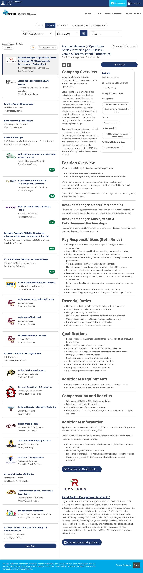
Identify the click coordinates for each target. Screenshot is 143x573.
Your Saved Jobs (98, 25)
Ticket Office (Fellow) (28, 423)
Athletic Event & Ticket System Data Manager (26, 259)
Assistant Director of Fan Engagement (22, 353)
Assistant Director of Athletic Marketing (37, 407)
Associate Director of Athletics (19, 474)
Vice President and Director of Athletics (37, 282)
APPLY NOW (119, 64)
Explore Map (63, 25)
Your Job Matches (80, 25)
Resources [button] (132, 13)
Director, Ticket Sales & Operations (35, 386)
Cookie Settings (123, 565)
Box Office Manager (13, 137)
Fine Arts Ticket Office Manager (19, 104)
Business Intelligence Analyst (18, 120)
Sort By (7, 47)
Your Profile (113, 13)
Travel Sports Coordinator (30, 510)
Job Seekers (118, 3)
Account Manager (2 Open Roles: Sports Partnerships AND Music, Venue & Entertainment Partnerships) (37, 60)
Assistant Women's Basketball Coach (36, 299)
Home (88, 13)
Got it (136, 565)
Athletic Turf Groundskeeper (31, 370)
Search (40, 25)
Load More (30, 546)
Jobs (98, 13)
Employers (134, 3)
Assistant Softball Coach (30, 317)
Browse (50, 25)
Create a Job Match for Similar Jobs (83, 469)
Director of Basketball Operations (34, 440)
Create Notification (47, 47)
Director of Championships (31, 457)
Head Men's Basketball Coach (32, 335)
